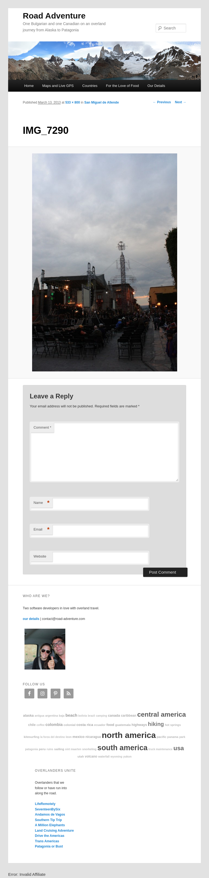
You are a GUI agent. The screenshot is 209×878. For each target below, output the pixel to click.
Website (39, 556)
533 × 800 (72, 102)
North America (129, 735)
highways (139, 725)
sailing (59, 749)
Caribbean (128, 715)
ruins (50, 749)
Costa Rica (84, 725)
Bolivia (82, 715)
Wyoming (116, 756)
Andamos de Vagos (50, 814)
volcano (91, 756)
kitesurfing (31, 736)
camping (101, 715)
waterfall (103, 756)
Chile (32, 725)
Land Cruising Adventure (54, 830)
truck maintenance (161, 749)
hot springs (173, 724)
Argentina (51, 715)
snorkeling (89, 749)
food (110, 725)
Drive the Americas (49, 836)
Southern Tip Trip (48, 820)
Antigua (39, 715)
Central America (161, 714)
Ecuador (100, 724)
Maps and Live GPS (58, 86)
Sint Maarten (73, 749)
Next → (180, 102)
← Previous (162, 102)
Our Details (156, 86)
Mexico (79, 737)
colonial (70, 724)
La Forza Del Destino (52, 736)
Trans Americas (47, 841)
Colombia (54, 724)
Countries (89, 86)
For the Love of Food (122, 86)
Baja (61, 715)
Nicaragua (93, 737)
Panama (173, 736)
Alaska (28, 715)
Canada (114, 715)
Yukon (127, 756)
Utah (81, 756)
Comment (42, 427)
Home (29, 86)
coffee (40, 724)
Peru (42, 749)
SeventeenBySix (47, 809)
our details (31, 619)
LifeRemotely (45, 804)
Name (41, 503)
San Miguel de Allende (101, 102)
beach (71, 715)
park (182, 736)
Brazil (91, 715)
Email (41, 530)
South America (122, 747)
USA (178, 748)
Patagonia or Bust (49, 846)
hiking (156, 724)
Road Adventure (54, 15)
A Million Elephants (50, 825)
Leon (69, 736)
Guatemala (123, 724)
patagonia (31, 749)
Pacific (161, 736)
